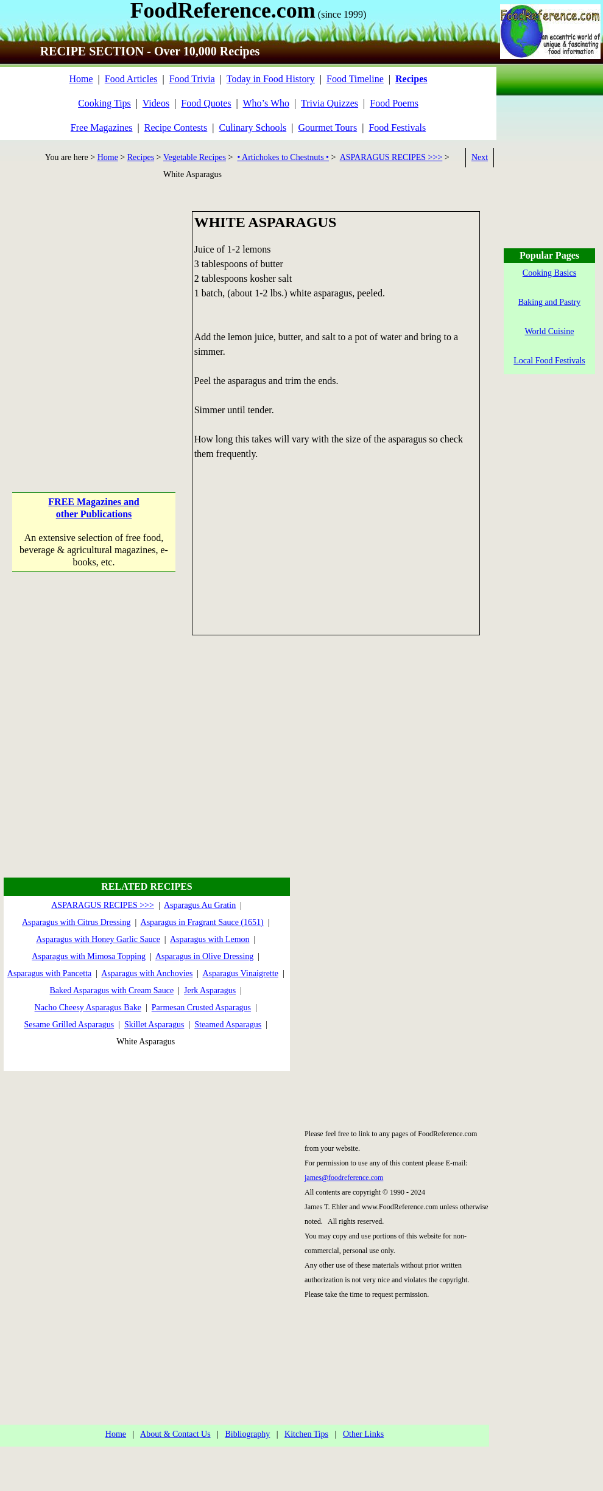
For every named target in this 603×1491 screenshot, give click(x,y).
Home (81, 79)
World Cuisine (549, 331)
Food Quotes (206, 103)
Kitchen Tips (306, 1434)
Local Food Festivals (549, 360)
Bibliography (247, 1434)
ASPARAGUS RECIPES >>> (391, 157)
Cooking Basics (549, 273)
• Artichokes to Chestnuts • (283, 157)
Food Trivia (192, 79)
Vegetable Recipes (194, 157)
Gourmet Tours (327, 127)
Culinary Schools (253, 127)
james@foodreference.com (344, 1177)
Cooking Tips (104, 103)
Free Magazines (102, 127)
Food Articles (131, 79)
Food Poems (394, 103)
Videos (156, 103)
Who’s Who (266, 103)
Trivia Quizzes (329, 103)
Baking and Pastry (549, 302)
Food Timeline (355, 79)
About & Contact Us (175, 1434)
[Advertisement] (114, 325)
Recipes (140, 157)
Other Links (363, 1434)
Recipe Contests (176, 127)
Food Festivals (397, 127)
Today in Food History (271, 79)
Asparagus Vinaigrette (240, 973)
